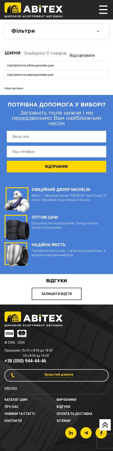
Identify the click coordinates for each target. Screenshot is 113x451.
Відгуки (63, 407)
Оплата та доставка (74, 414)
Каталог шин (16, 399)
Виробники (66, 399)
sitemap (64, 421)
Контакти (13, 421)
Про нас (12, 407)
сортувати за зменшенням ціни (30, 75)
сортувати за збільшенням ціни (30, 65)
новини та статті (20, 414)
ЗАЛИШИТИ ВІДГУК (56, 294)
